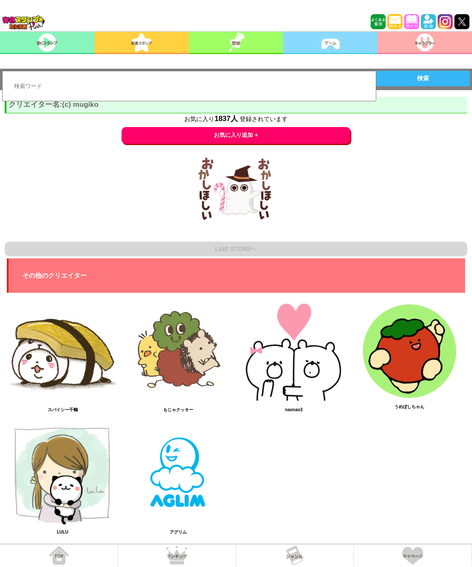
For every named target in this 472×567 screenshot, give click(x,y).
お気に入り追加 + (236, 135)
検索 (423, 78)
